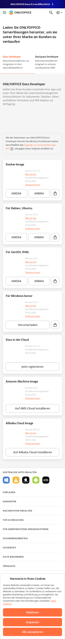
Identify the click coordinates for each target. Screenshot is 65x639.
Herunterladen (27, 325)
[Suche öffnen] (51, 12)
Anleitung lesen (32, 184)
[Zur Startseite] (20, 12)
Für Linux (15, 480)
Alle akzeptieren (32, 632)
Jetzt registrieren (32, 367)
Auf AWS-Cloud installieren (32, 408)
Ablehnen (32, 612)
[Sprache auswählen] (59, 12)
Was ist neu (30, 174)
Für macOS (25, 480)
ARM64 (39, 193)
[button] (7, 114)
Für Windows (6, 480)
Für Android (36, 480)
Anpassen (32, 622)
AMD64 (16, 193)
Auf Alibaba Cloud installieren (32, 452)
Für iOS (45, 480)
